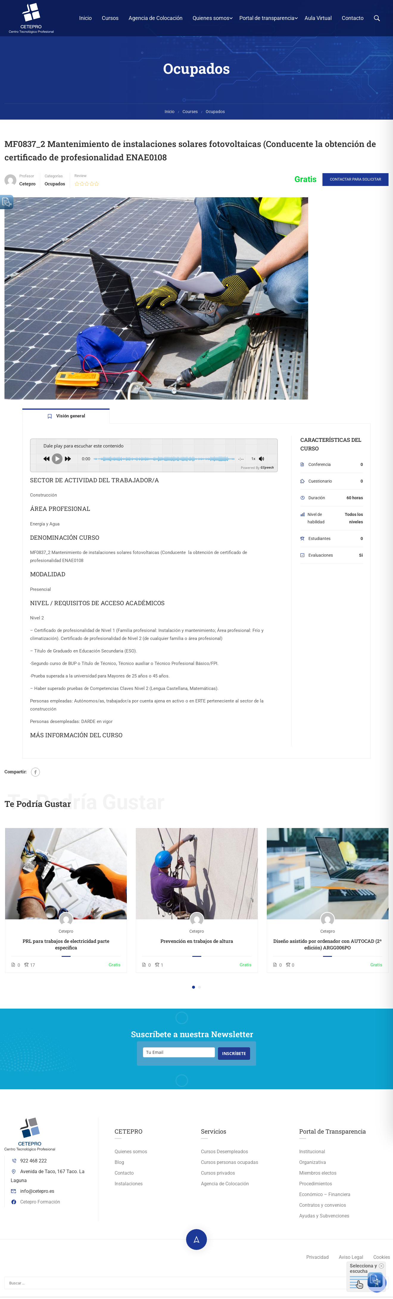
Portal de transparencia (266, 18)
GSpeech (267, 471)
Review (80, 179)
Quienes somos (211, 18)
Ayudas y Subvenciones (324, 1220)
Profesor (26, 180)
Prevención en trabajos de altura (196, 945)
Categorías (54, 180)
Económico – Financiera (324, 1198)
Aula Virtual (318, 18)
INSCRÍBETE (234, 1057)
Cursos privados (218, 1177)
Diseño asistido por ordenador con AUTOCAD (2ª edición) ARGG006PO (327, 948)
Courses (190, 115)
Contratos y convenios (322, 1209)
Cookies (381, 1261)
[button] (193, 990)
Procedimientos (315, 1187)
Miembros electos (317, 1177)
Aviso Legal (351, 1261)
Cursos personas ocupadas (229, 1166)
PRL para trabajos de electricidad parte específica (66, 948)
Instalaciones (129, 1187)
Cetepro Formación (35, 1205)
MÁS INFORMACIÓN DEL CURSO (76, 739)
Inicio (85, 18)
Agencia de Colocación (156, 18)
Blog (119, 1166)
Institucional (312, 1155)
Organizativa (312, 1166)
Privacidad (317, 1261)
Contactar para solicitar (355, 183)
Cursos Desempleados (224, 1155)
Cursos (110, 18)
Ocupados (215, 115)
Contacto (353, 18)
